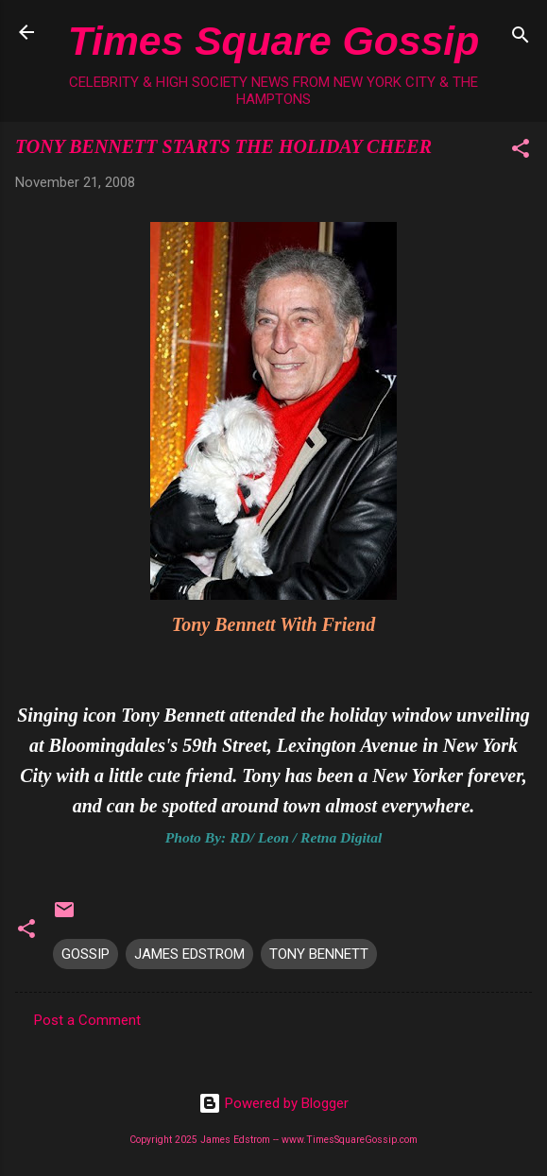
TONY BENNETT (318, 954)
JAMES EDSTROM (189, 954)
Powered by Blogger (273, 1103)
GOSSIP (85, 954)
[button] (520, 151)
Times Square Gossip (273, 40)
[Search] (520, 38)
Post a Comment (87, 1020)
